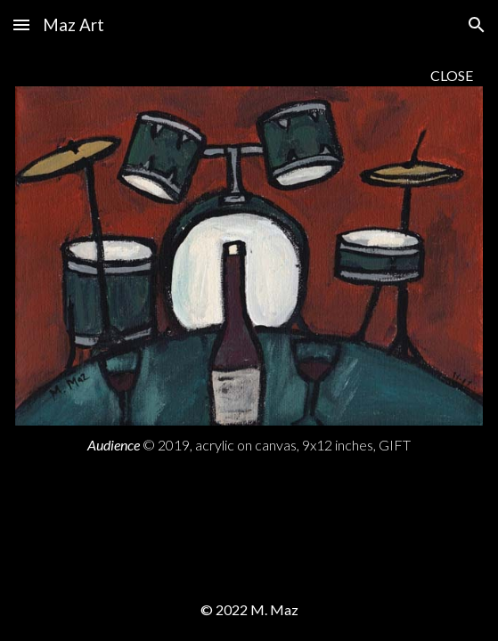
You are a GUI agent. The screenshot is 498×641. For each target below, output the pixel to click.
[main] (249, 75)
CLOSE (451, 75)
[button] (21, 24)
